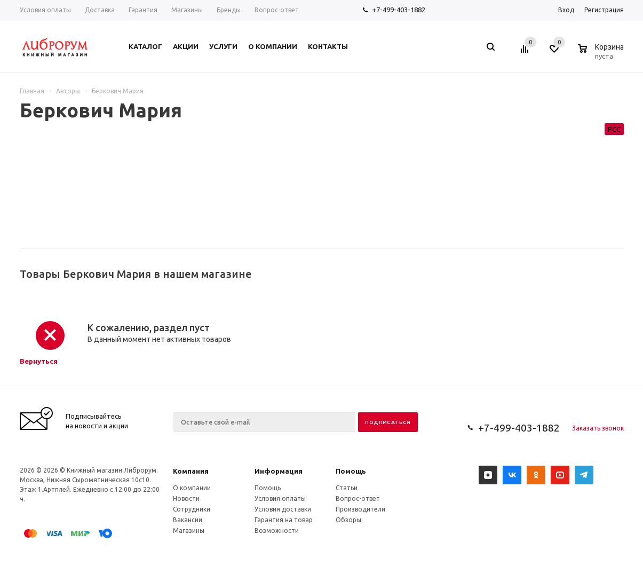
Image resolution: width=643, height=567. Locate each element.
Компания (191, 471)
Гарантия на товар (284, 519)
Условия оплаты (280, 498)
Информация (279, 471)
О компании (192, 487)
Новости (186, 498)
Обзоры (348, 519)
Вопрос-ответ (358, 498)
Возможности (277, 530)
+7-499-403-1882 (398, 9)
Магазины (188, 530)
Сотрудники (191, 509)
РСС (614, 129)
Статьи (347, 487)
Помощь (351, 471)
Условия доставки (283, 509)
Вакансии (187, 519)
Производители (360, 509)
